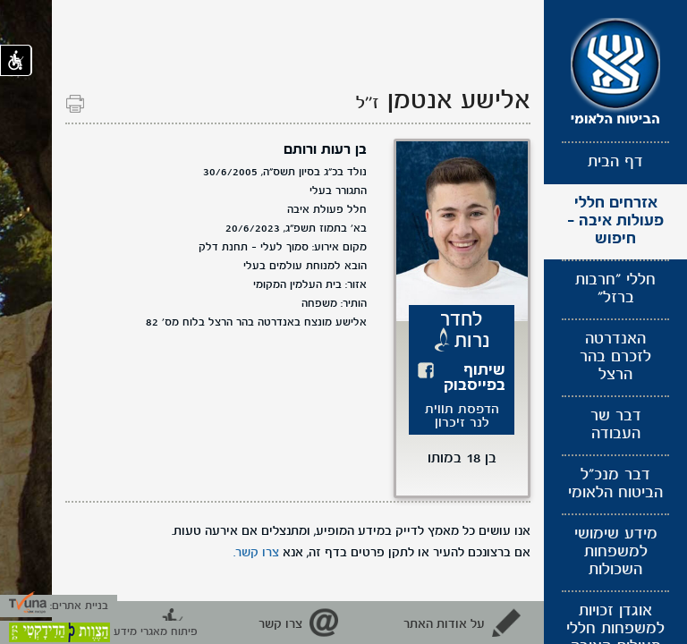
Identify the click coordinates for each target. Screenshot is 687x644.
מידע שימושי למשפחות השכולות (615, 552)
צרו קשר (280, 624)
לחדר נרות (465, 331)
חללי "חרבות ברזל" (615, 289)
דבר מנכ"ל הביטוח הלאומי (615, 484)
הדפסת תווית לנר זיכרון (462, 416)
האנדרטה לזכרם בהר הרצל (615, 357)
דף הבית (615, 162)
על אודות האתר (444, 624)
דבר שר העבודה (615, 425)
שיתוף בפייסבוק (474, 378)
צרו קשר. (256, 553)
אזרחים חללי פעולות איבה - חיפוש (615, 221)
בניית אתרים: (58, 606)
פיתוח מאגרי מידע (103, 632)
